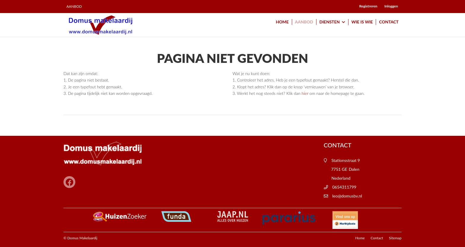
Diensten (332, 22)
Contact (389, 21)
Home (282, 21)
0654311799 (344, 186)
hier (305, 93)
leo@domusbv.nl (347, 195)
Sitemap (395, 238)
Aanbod (74, 6)
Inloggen (391, 6)
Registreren (368, 6)
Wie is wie (362, 21)
